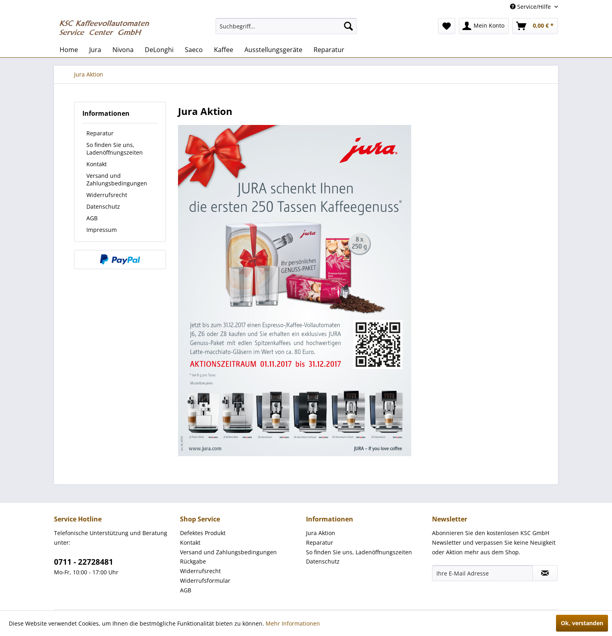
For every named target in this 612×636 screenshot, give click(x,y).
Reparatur (100, 133)
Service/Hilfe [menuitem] (531, 6)
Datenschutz (103, 206)
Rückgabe (193, 561)
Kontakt (96, 164)
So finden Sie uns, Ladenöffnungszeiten (114, 148)
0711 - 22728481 (83, 562)
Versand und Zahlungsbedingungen (116, 179)
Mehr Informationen (293, 623)
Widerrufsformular (205, 580)
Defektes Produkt (203, 533)
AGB (92, 218)
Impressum (101, 229)
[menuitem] (286, 26)
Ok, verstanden (582, 623)
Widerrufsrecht (106, 195)
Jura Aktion (320, 533)
